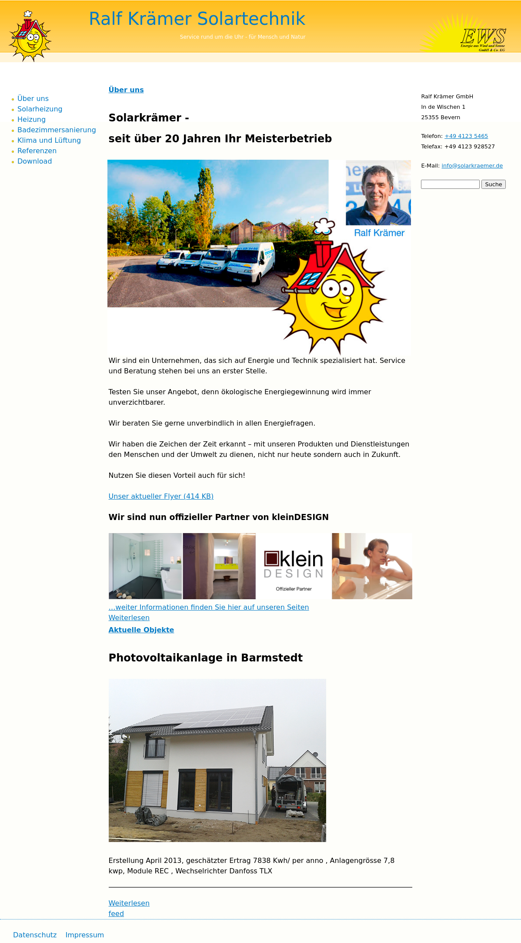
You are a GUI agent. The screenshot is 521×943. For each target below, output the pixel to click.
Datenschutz (35, 935)
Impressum (84, 935)
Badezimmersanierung (56, 130)
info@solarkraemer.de (472, 165)
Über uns (126, 90)
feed (116, 913)
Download (34, 161)
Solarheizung (40, 109)
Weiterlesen (129, 618)
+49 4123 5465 (466, 136)
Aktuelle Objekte (141, 630)
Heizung (31, 119)
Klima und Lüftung (49, 140)
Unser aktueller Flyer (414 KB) (161, 496)
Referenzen (37, 151)
